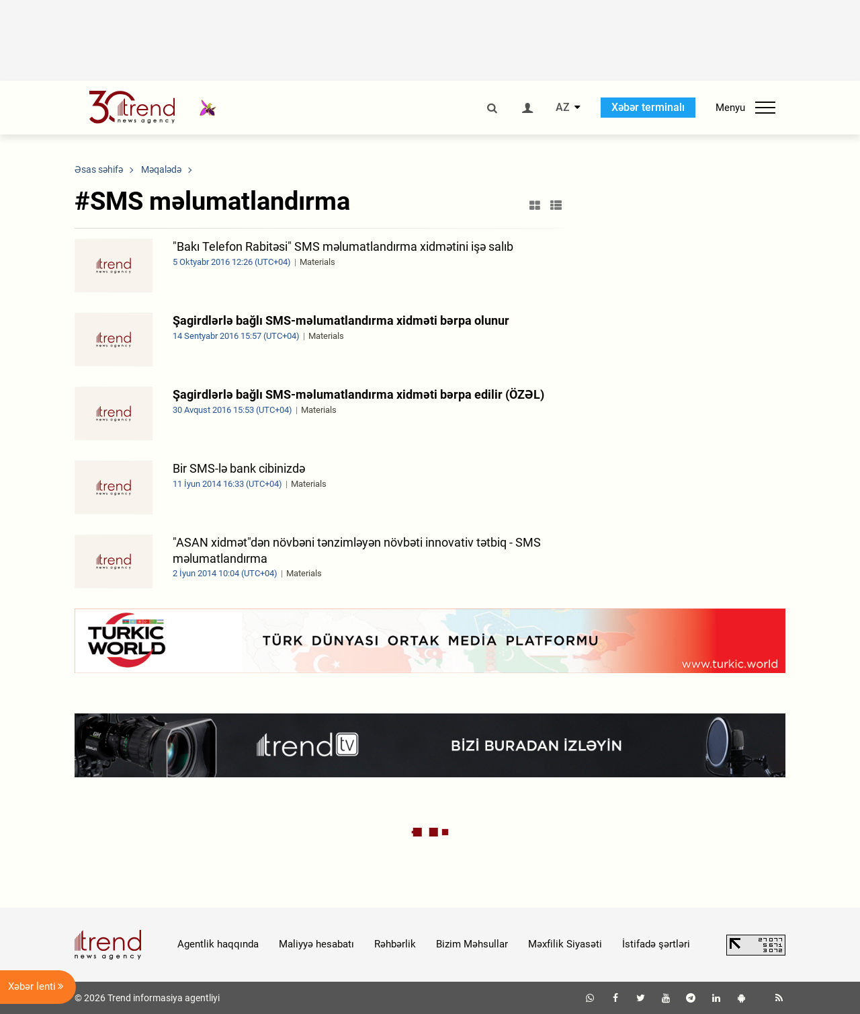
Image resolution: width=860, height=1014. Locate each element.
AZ (563, 107)
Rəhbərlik (395, 944)
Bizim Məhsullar (472, 944)
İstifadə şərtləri (656, 944)
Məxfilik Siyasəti (565, 944)
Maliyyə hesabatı (316, 944)
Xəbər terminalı (648, 107)
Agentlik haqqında (218, 944)
